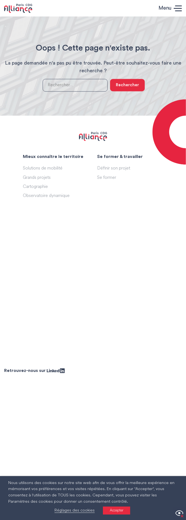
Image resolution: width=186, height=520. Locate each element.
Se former (106, 178)
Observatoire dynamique (46, 196)
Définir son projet (113, 168)
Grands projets (37, 178)
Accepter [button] (116, 510)
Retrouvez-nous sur (34, 370)
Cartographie (35, 187)
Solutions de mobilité (42, 168)
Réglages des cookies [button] (74, 510)
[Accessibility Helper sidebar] (179, 513)
